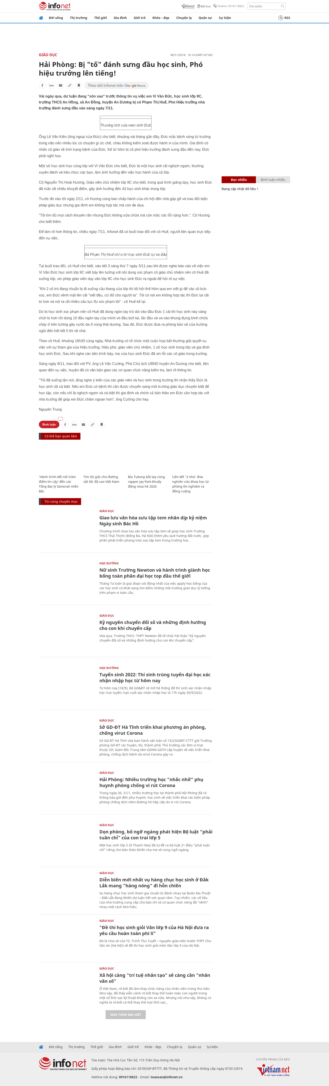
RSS (284, 17)
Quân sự (205, 18)
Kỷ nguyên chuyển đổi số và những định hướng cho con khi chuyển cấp (152, 625)
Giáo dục (48, 54)
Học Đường (109, 563)
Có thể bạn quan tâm (61, 436)
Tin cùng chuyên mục (61, 501)
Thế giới (100, 18)
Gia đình (120, 18)
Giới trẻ (140, 18)
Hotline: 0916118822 (228, 6)
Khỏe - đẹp (160, 18)
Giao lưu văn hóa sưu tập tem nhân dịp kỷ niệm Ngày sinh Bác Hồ (153, 521)
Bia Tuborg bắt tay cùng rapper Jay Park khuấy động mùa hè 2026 (146, 482)
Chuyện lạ (184, 18)
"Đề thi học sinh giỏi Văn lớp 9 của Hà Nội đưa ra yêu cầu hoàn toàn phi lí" (154, 930)
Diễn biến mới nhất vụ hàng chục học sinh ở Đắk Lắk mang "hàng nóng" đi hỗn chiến (154, 883)
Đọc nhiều (239, 179)
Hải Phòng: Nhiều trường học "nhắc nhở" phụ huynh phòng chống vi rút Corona (151, 782)
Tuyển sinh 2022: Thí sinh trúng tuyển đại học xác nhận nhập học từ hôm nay (154, 677)
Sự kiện (225, 18)
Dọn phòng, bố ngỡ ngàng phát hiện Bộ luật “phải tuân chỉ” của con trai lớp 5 (155, 835)
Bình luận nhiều (273, 179)
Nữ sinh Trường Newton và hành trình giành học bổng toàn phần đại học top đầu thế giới (154, 573)
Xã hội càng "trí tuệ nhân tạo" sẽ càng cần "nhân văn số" (154, 978)
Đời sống (56, 18)
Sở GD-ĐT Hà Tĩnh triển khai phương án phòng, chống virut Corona (152, 730)
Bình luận (49, 424)
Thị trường (78, 18)
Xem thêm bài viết (125, 1014)
